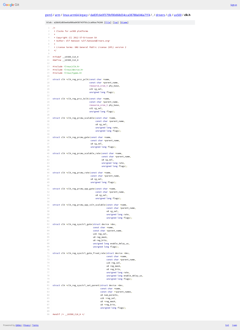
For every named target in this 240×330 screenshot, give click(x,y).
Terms (35, 325)
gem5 (48, 15)
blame (124, 22)
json (234, 325)
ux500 (178, 15)
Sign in (234, 4)
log (116, 22)
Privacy (26, 325)
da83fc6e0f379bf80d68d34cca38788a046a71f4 (120, 15)
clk (169, 15)
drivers (160, 15)
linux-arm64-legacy (75, 15)
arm (57, 15)
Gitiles (18, 325)
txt (227, 325)
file (107, 22)
